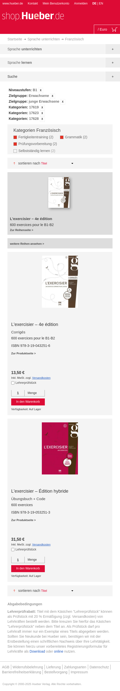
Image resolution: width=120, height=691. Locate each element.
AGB (5, 667)
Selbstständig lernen (37, 151)
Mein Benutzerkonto (56, 3)
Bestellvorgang (55, 672)
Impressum (79, 672)
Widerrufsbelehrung (28, 667)
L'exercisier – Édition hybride (39, 491)
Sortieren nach (29, 163)
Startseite (14, 39)
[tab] (60, 104)
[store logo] (32, 15)
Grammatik (77, 137)
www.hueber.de (12, 3)
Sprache (24, 49)
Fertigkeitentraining (37, 137)
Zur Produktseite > (23, 353)
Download (37, 651)
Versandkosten (41, 377)
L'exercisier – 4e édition (34, 324)
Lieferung (53, 667)
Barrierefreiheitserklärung (21, 672)
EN (101, 3)
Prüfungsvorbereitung (39, 144)
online (58, 651)
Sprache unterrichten (43, 39)
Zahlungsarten (75, 667)
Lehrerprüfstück (25, 382)
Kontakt (33, 3)
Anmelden (81, 3)
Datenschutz (99, 667)
